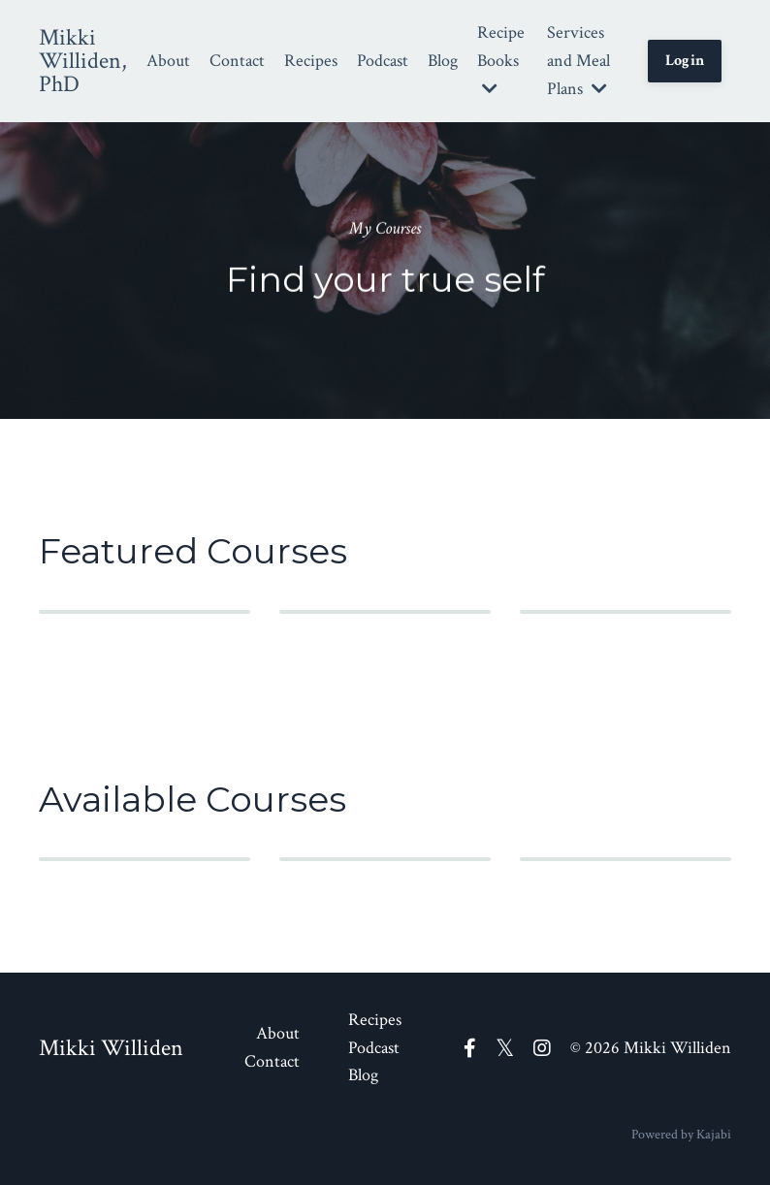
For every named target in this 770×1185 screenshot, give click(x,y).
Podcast (382, 60)
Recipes (310, 60)
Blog (443, 60)
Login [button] (684, 60)
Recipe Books (501, 59)
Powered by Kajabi (681, 1134)
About (168, 60)
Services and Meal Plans (578, 60)
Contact (237, 60)
